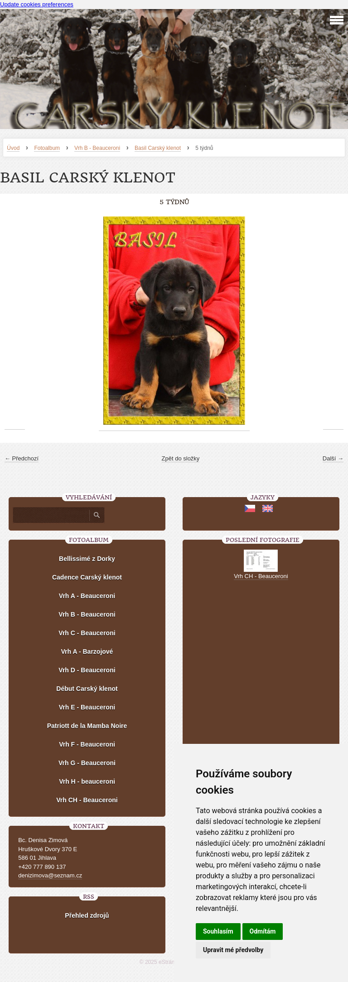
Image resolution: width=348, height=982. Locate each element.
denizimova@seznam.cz (50, 875)
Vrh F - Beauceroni (87, 744)
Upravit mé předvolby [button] (233, 949)
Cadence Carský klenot (87, 577)
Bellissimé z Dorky (87, 558)
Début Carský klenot (86, 688)
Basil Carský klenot (158, 148)
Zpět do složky (181, 458)
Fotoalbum (47, 148)
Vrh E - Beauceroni (87, 707)
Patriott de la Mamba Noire (87, 725)
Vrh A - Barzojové (87, 651)
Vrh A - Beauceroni (87, 595)
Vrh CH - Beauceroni (86, 800)
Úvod (13, 148)
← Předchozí (22, 458)
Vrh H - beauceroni (87, 781)
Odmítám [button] (263, 931)
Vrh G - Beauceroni (87, 762)
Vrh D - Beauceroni (86, 670)
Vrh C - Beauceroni (86, 633)
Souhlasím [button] (218, 931)
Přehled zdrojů (87, 915)
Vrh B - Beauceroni (97, 148)
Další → (333, 458)
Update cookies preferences (36, 4)
